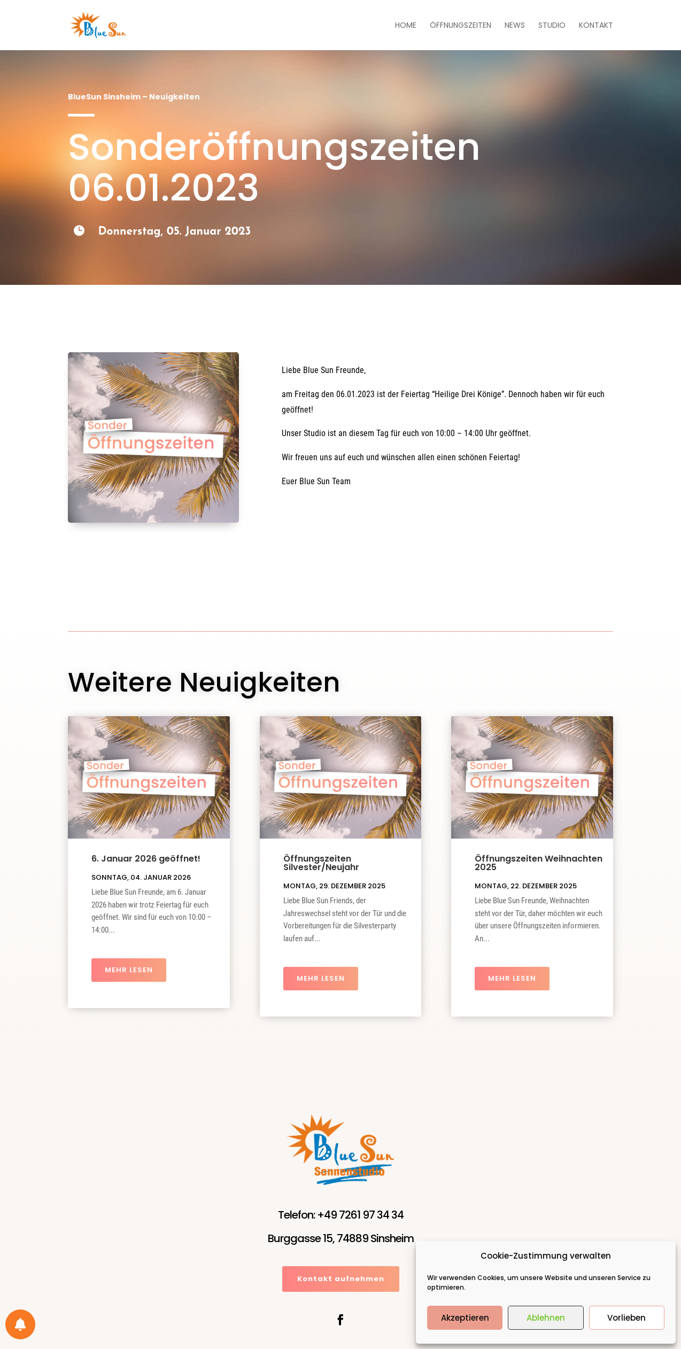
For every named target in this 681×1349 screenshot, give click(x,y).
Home (405, 25)
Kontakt (596, 25)
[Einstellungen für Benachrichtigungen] (20, 1324)
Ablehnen (546, 1317)
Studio (552, 25)
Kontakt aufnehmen (340, 1279)
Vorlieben (626, 1317)
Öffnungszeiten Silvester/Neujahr (321, 862)
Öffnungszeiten (460, 25)
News (515, 25)
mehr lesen (129, 970)
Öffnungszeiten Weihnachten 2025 (538, 862)
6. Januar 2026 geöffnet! (145, 858)
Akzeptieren (465, 1317)
